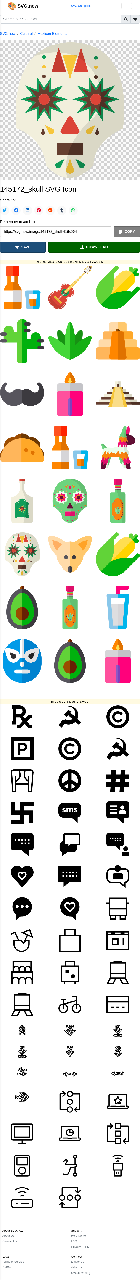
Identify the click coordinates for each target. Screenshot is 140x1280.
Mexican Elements (52, 34)
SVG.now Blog (80, 1273)
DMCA (6, 1267)
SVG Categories (81, 6)
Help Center (79, 1235)
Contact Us (9, 1241)
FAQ (74, 1241)
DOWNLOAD (94, 247)
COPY (127, 232)
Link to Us (77, 1261)
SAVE (22, 247)
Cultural (26, 34)
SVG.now (8, 34)
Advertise (77, 1267)
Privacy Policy (80, 1246)
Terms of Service (13, 1261)
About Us (8, 1235)
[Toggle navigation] (126, 6)
